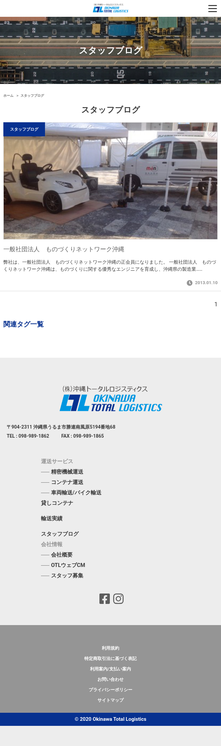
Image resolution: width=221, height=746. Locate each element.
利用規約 (110, 648)
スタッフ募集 (67, 575)
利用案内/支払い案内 (110, 668)
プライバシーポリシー (110, 689)
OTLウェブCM (68, 565)
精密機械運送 (67, 472)
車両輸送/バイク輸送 (76, 492)
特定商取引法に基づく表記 (110, 658)
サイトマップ (110, 700)
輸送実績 (51, 518)
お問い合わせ (110, 679)
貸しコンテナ (57, 503)
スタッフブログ (60, 534)
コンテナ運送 (67, 482)
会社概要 (62, 555)
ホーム (8, 95)
